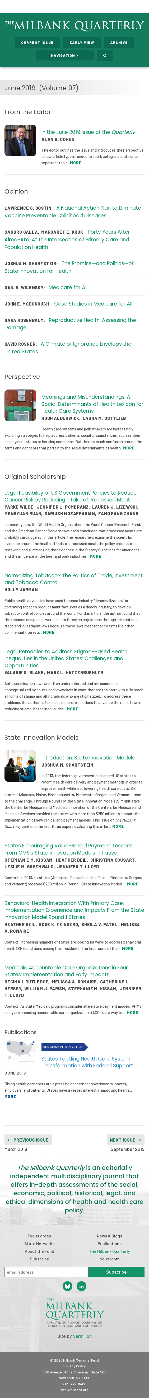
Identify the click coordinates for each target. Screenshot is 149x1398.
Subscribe (39, 1258)
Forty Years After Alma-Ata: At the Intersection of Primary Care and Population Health (67, 239)
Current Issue (37, 42)
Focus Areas (39, 1235)
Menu (141, 7)
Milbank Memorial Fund (25, 6)
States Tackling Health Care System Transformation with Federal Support (87, 1062)
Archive (119, 42)
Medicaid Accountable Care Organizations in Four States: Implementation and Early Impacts (66, 971)
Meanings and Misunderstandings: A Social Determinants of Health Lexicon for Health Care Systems (92, 404)
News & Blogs (109, 1235)
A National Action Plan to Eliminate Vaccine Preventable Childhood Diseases (72, 211)
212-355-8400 (74, 1384)
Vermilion (82, 1336)
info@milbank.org (74, 1389)
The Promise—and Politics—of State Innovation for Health (69, 267)
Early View (81, 42)
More (76, 162)
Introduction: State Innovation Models (88, 757)
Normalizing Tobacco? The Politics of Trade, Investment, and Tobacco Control (74, 579)
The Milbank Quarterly (109, 1251)
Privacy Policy (74, 1366)
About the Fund (39, 1251)
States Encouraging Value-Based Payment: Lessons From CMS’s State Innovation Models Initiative (68, 849)
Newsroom (110, 1258)
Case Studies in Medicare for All (93, 303)
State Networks (39, 1243)
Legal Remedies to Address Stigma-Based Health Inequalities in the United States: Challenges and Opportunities (65, 658)
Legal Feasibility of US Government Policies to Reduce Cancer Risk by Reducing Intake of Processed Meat (70, 496)
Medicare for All (68, 287)
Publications (110, 1243)
